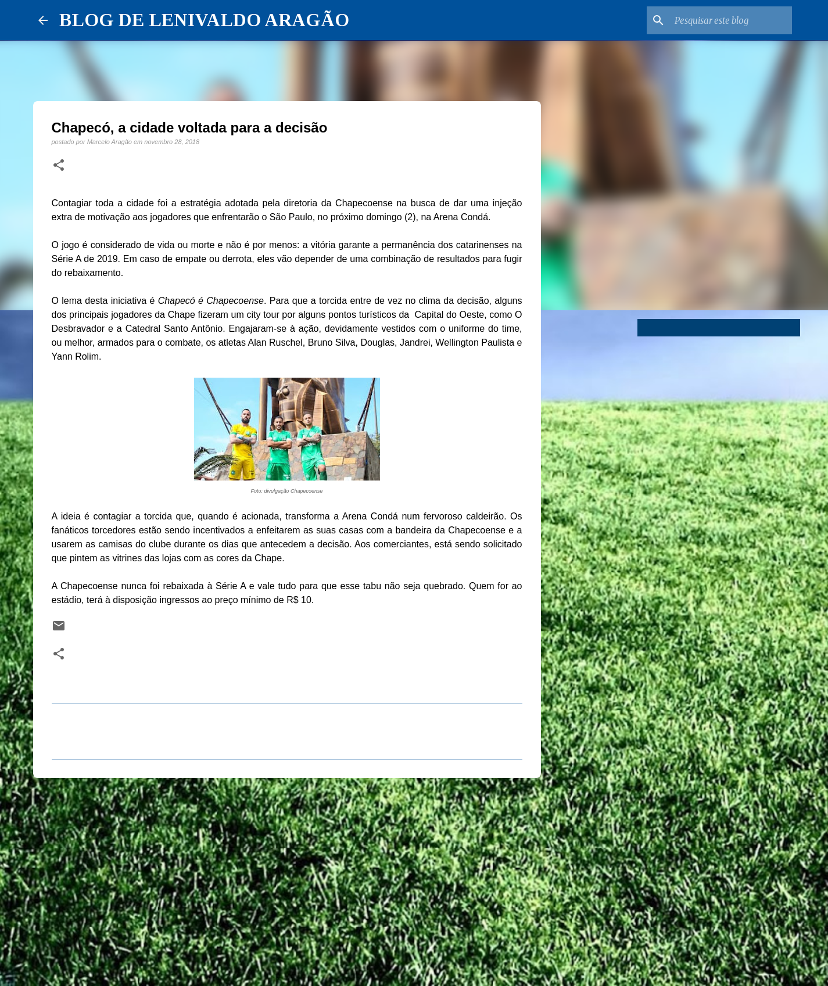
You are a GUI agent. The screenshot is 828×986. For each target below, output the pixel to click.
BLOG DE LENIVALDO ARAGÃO (204, 19)
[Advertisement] (287, 876)
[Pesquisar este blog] (731, 20)
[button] (59, 165)
